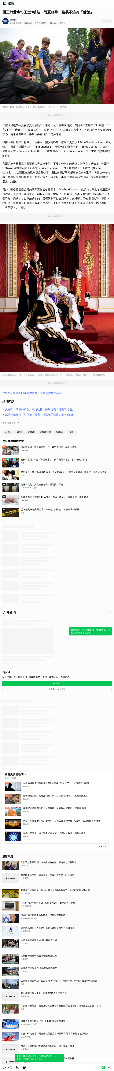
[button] (7, 1067)
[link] (18, 1067)
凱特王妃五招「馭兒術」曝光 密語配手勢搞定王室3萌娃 (39, 414)
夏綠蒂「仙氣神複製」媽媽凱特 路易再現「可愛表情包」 (40, 409)
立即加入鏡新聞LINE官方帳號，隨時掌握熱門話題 (32, 393)
